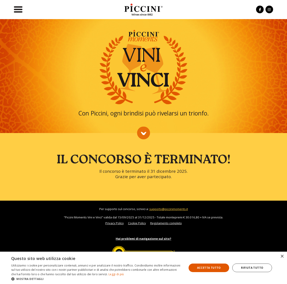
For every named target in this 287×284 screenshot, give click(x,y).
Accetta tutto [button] (209, 268)
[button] (96, 279)
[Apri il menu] (18, 9)
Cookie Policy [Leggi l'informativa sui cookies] (137, 223)
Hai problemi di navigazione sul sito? (143, 239)
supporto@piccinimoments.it (168, 209)
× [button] (282, 256)
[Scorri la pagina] (143, 133)
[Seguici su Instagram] (269, 9)
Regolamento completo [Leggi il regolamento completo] (166, 223)
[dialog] (143, 268)
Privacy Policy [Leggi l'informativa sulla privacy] (114, 223)
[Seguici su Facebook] (260, 9)
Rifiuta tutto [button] (252, 268)
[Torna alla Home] (143, 9)
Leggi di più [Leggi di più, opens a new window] (116, 274)
